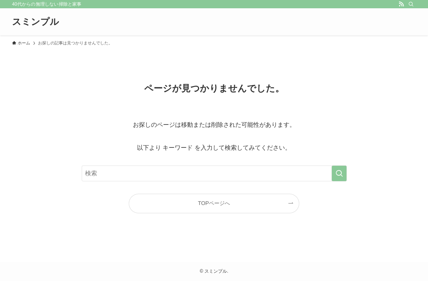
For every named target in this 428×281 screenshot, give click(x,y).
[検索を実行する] (339, 173)
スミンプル (35, 21)
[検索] (411, 4)
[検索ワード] (214, 173)
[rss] (401, 4)
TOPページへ (214, 203)
